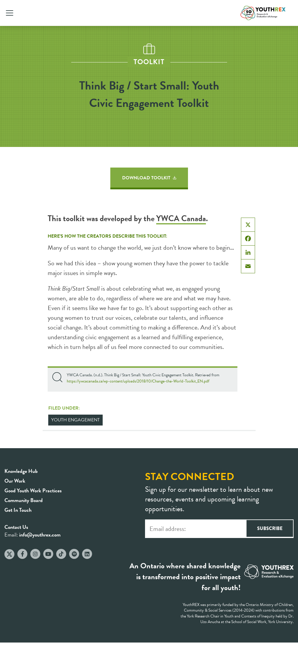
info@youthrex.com (40, 535)
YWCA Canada (181, 218)
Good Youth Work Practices (33, 490)
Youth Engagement (75, 419)
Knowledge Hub (21, 471)
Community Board (23, 500)
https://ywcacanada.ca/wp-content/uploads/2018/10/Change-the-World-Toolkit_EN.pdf (138, 381)
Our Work (14, 481)
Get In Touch (17, 510)
